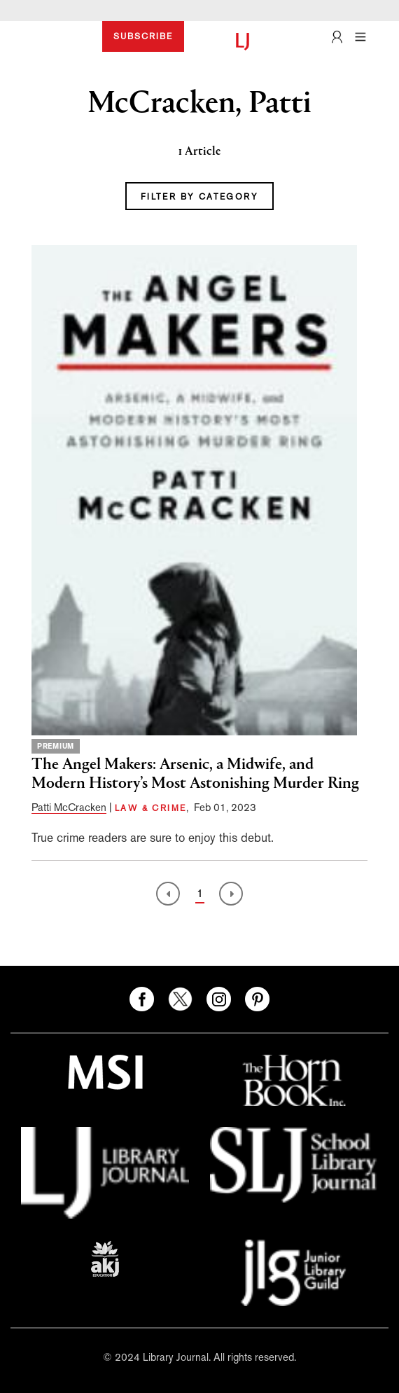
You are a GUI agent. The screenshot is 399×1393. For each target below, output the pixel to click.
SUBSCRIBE (143, 36)
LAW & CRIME (150, 808)
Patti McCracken (68, 807)
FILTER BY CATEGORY (199, 197)
